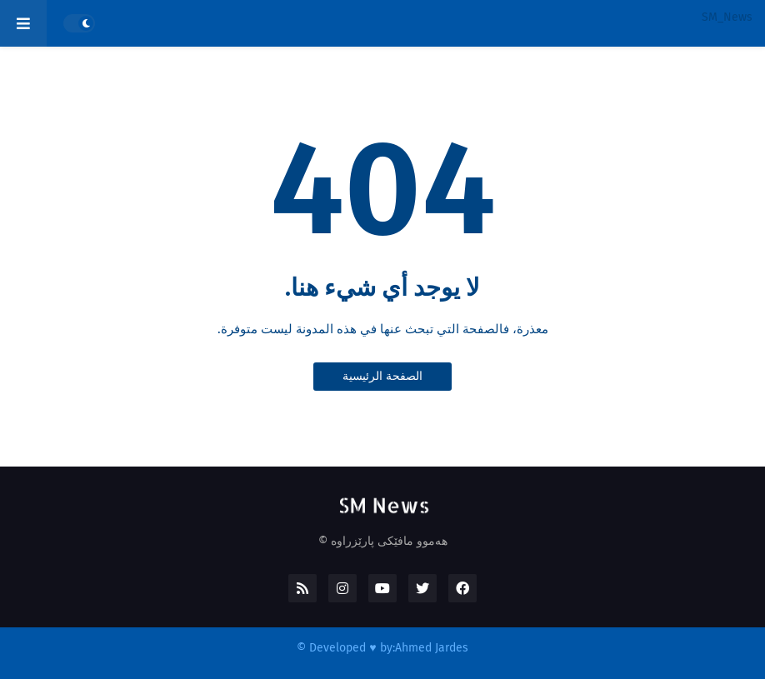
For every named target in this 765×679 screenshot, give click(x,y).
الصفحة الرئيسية (382, 376)
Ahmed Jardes (431, 648)
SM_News (727, 17)
